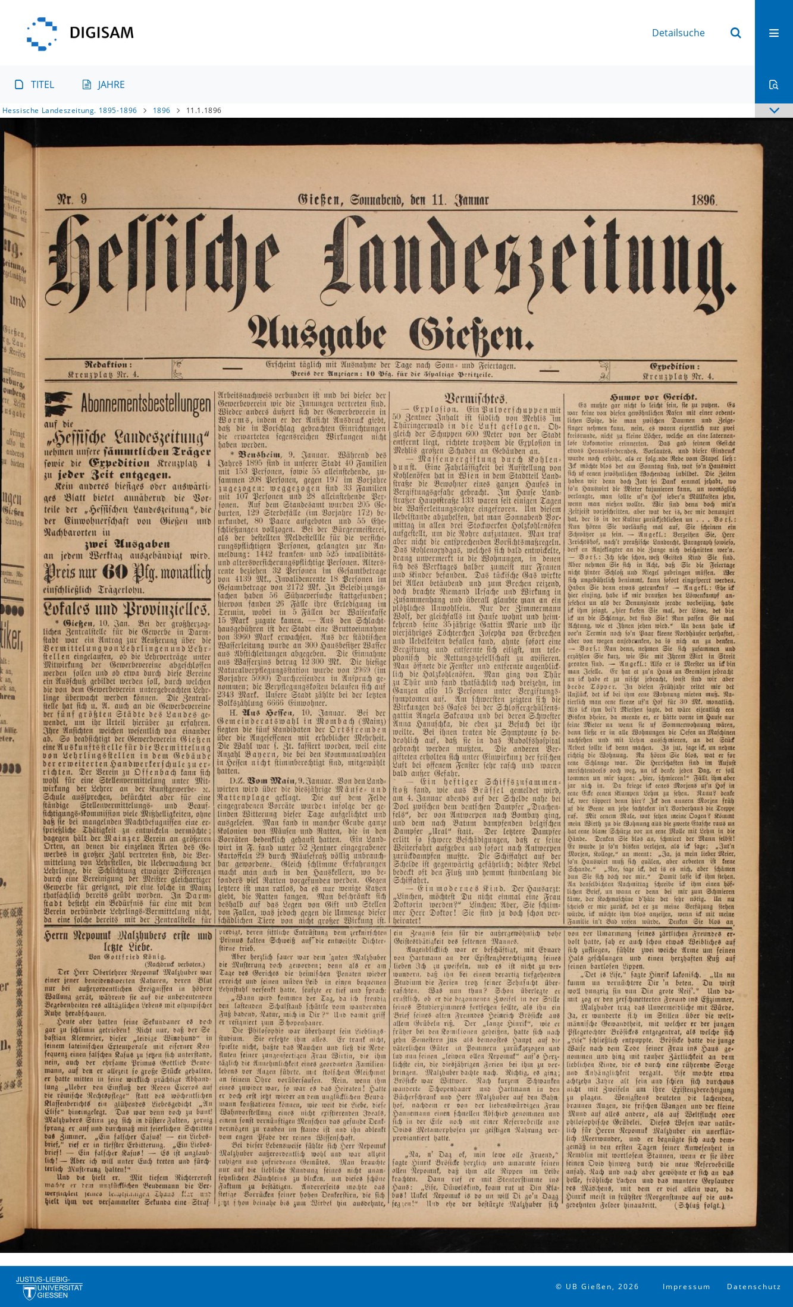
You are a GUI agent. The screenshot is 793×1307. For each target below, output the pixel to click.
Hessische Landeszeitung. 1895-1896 (69, 110)
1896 (162, 110)
